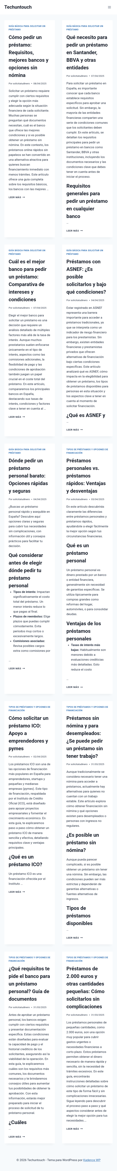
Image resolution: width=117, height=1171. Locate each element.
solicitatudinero (21, 83)
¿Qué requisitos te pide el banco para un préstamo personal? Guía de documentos (29, 984)
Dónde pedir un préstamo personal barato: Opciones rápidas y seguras (28, 476)
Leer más (17, 197)
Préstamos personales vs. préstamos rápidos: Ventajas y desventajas (86, 476)
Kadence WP (92, 1160)
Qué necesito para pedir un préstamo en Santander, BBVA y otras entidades (87, 52)
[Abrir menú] (109, 7)
